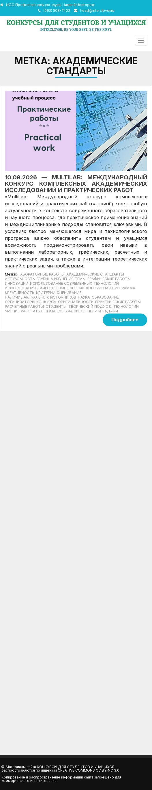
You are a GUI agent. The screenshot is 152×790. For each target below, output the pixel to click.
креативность (19, 292)
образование (105, 297)
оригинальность (75, 302)
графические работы (109, 279)
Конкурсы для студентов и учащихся (76, 23)
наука (84, 297)
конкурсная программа (110, 288)
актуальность (20, 279)
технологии (126, 306)
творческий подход (90, 306)
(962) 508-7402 (56, 10)
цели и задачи (102, 311)
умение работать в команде (34, 311)
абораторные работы (42, 274)
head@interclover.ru (97, 10)
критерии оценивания (59, 292)
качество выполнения (60, 288)
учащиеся (75, 311)
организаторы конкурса (30, 302)
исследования (20, 288)
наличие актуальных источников (40, 297)
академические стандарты (95, 274)
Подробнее (124, 319)
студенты (56, 306)
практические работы (118, 302)
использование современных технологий (74, 283)
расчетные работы (24, 306)
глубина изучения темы (61, 279)
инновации (16, 283)
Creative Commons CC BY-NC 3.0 (88, 770)
